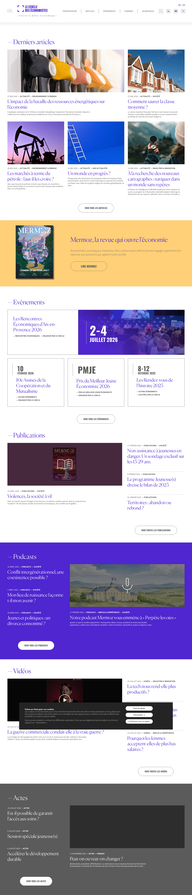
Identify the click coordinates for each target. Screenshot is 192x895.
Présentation (70, 11)
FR (179, 5)
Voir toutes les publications (156, 530)
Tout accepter (139, 708)
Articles (90, 11)
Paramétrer (138, 715)
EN (184, 5)
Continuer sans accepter (139, 721)
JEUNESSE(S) (148, 11)
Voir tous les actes (36, 881)
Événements (109, 11)
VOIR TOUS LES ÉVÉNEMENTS (96, 419)
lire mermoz (89, 266)
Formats (128, 11)
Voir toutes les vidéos (156, 771)
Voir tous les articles (96, 207)
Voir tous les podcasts (36, 645)
